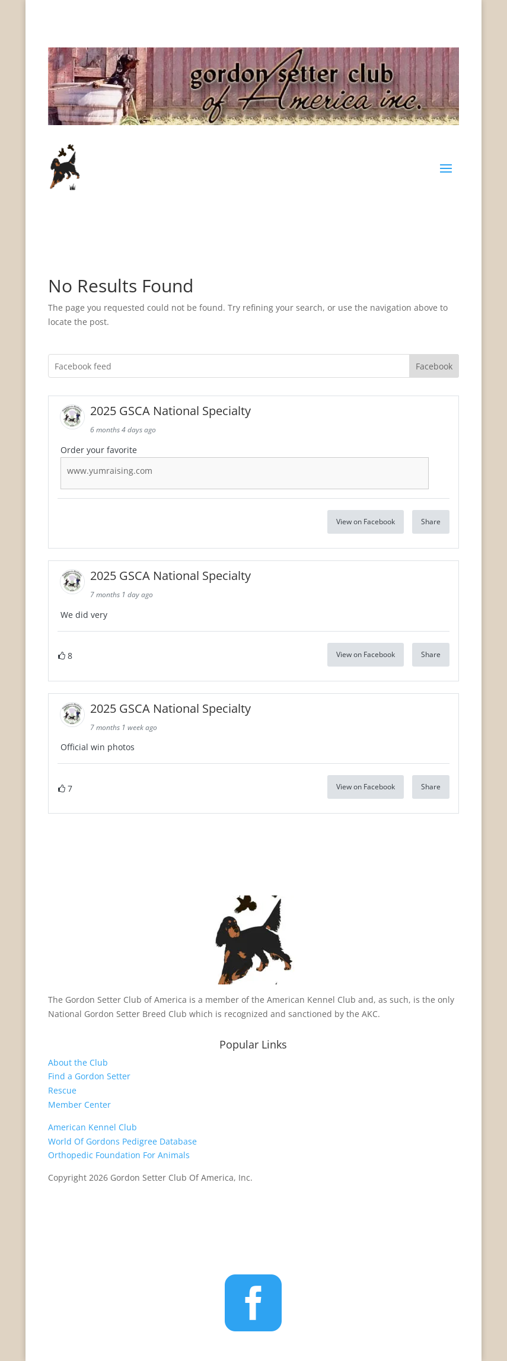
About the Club (78, 1062)
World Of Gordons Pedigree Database (122, 1141)
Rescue (62, 1090)
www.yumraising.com (109, 470)
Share (431, 522)
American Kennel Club (92, 1127)
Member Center (79, 1104)
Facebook (434, 366)
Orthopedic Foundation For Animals (119, 1155)
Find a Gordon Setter (89, 1076)
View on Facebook (365, 522)
